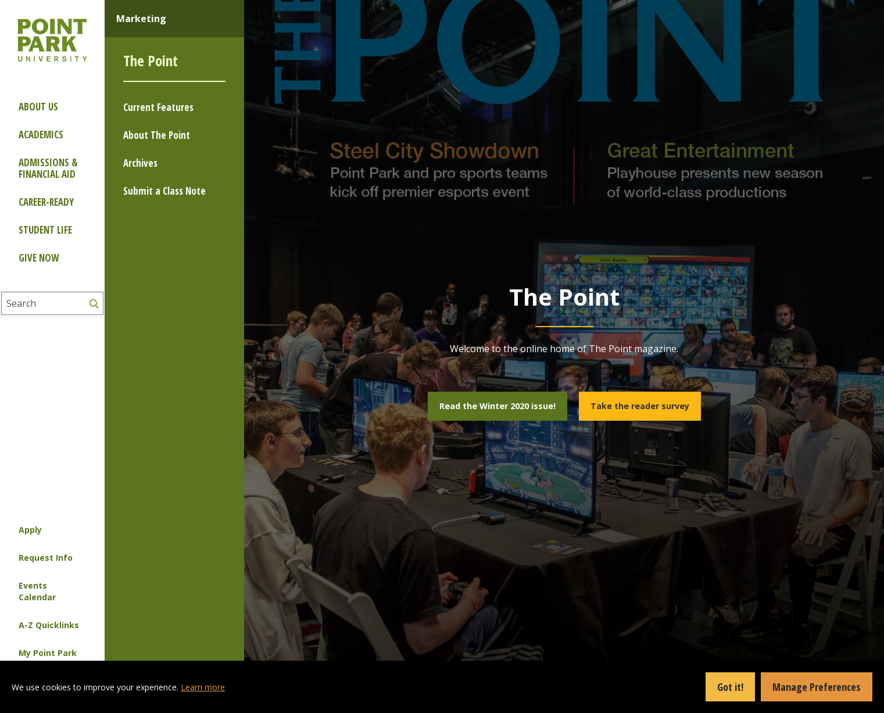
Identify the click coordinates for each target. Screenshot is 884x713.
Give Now (39, 257)
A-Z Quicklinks (49, 624)
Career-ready (46, 202)
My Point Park (48, 652)
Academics (41, 134)
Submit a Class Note (164, 191)
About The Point (156, 135)
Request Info (46, 557)
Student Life (45, 230)
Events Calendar (37, 591)
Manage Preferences (816, 687)
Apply (30, 529)
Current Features (158, 107)
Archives (140, 163)
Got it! (730, 687)
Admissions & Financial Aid (48, 168)
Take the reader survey (639, 405)
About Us (38, 106)
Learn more (203, 687)
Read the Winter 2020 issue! (497, 405)
